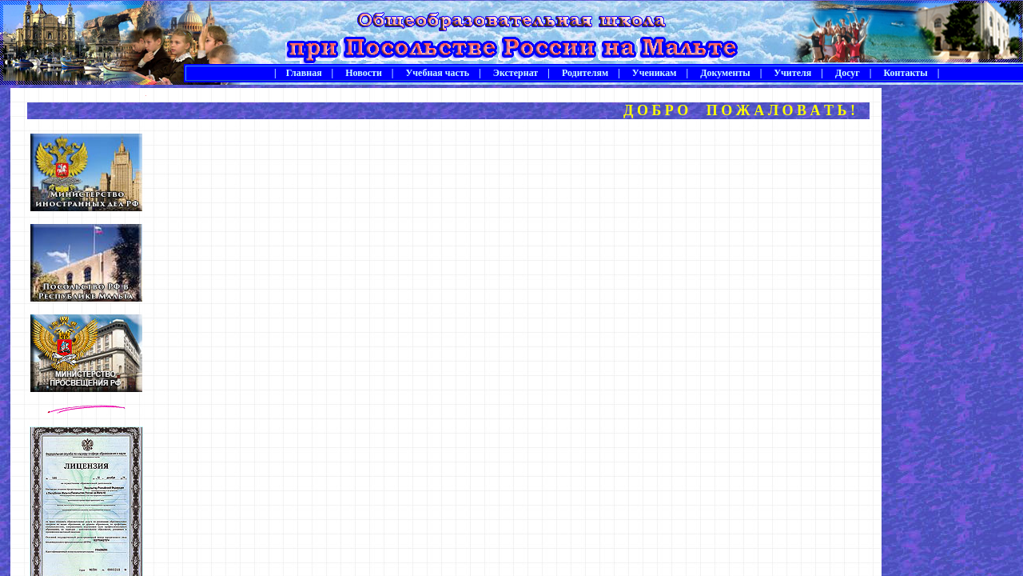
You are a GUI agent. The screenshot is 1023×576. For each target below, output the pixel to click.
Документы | (726, 72)
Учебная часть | (438, 72)
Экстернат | (517, 72)
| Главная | (303, 72)
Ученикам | (655, 72)
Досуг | (849, 72)
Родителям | (586, 72)
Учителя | (793, 72)
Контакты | (906, 72)
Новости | (364, 72)
